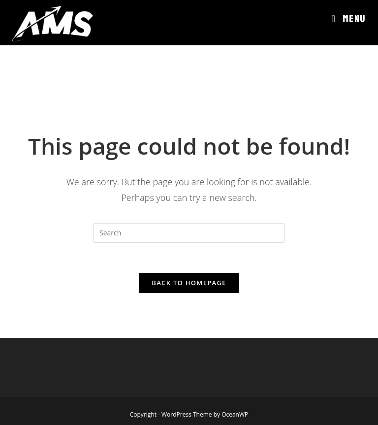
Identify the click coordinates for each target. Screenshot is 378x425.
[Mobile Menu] (349, 19)
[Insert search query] (189, 233)
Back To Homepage (189, 282)
